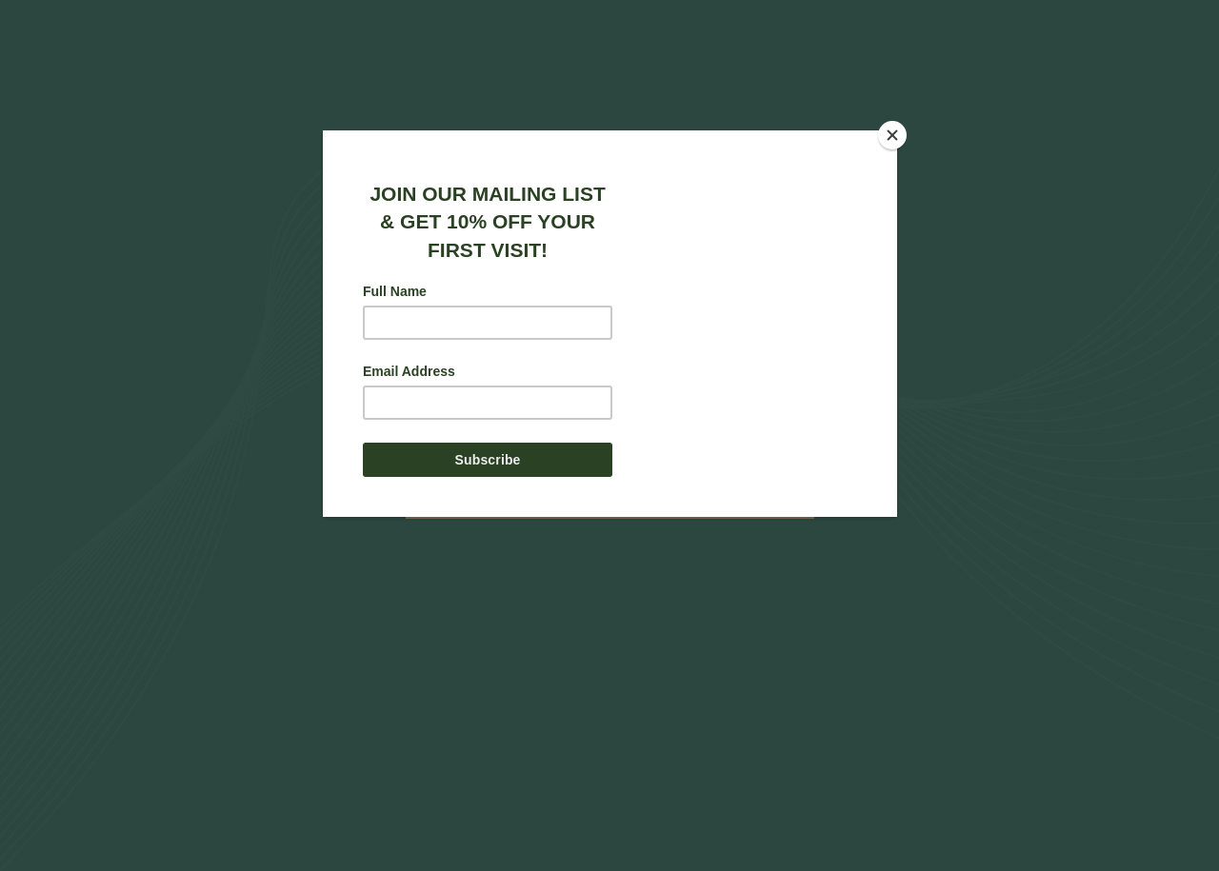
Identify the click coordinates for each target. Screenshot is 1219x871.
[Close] (892, 135)
